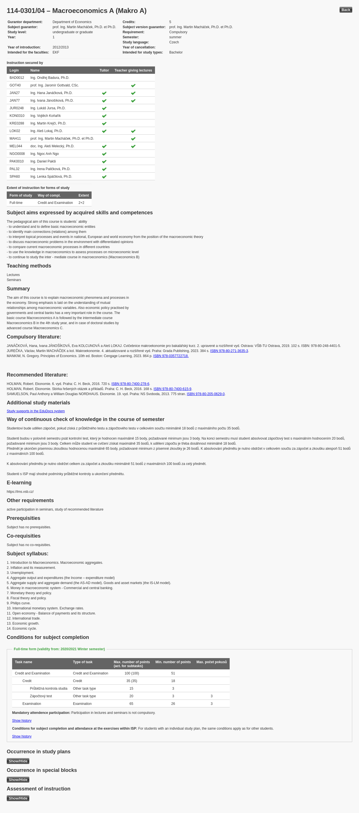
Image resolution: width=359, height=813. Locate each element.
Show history (22, 721)
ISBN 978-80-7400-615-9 (172, 389)
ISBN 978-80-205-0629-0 (206, 394)
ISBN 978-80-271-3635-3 (229, 351)
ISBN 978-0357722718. (171, 356)
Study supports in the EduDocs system (36, 411)
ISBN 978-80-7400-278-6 (130, 384)
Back (346, 10)
